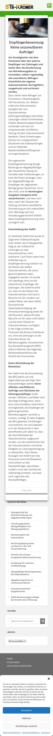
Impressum (45, 732)
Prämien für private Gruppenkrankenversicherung (26, 556)
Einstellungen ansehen (26, 726)
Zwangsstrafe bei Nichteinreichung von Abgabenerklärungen (21, 515)
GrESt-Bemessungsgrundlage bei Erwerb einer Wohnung (25, 598)
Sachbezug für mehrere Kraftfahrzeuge (22, 564)
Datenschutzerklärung (12, 732)
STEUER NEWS (13, 662)
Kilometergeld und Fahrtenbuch (20, 536)
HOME (10, 658)
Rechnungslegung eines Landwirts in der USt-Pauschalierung (22, 546)
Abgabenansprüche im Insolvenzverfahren (22, 581)
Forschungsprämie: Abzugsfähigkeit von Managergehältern (21, 526)
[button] (48, 678)
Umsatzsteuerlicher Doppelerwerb (20, 590)
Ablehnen (26, 718)
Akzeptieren (26, 710)
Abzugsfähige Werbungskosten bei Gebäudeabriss (26, 573)
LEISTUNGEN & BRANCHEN (19, 666)
